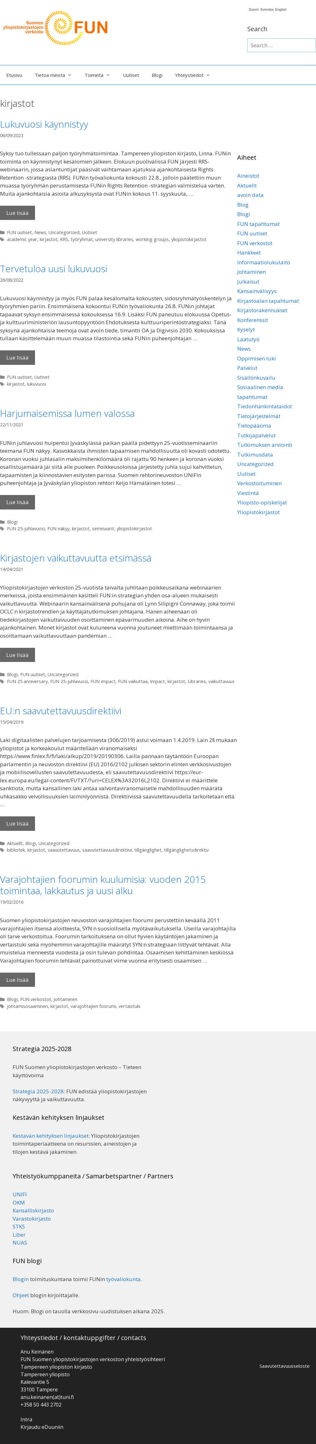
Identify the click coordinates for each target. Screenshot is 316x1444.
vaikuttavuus (221, 681)
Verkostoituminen (259, 483)
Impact (157, 681)
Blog (243, 204)
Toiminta (101, 75)
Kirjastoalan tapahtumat (268, 300)
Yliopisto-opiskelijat (262, 502)
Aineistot (248, 175)
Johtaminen (65, 999)
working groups (152, 239)
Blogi (157, 75)
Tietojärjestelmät (258, 416)
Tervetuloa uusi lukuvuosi (53, 268)
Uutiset (131, 75)
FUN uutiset (19, 232)
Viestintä (248, 493)
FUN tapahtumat (258, 223)
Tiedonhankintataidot (264, 406)
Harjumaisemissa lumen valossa (67, 413)
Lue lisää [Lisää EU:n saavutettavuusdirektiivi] (17, 823)
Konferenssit (252, 320)
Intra (26, 1419)
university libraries (114, 239)
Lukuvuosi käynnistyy (44, 124)
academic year (22, 239)
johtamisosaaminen (27, 1006)
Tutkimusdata (255, 454)
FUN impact (103, 681)
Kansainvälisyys (257, 291)
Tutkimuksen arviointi (264, 444)
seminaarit (103, 529)
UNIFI (20, 1194)
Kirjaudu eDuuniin (41, 1427)
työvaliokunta (123, 1279)
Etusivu (14, 75)
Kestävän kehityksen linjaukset (51, 1135)
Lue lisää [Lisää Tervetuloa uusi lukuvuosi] (17, 357)
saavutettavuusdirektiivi (107, 850)
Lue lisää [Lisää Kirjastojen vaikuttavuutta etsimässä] (17, 655)
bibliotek (16, 850)
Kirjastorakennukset (262, 310)
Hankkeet (249, 252)
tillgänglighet (147, 850)
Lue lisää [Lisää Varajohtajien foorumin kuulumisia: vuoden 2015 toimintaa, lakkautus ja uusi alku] (17, 979)
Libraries (197, 681)
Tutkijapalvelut (256, 435)
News (40, 232)
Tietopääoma (254, 425)
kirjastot (48, 239)
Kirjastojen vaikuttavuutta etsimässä (75, 557)
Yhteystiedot (196, 75)
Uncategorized (64, 232)
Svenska (266, 9)
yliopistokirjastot (189, 239)
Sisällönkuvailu (256, 377)
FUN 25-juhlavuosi (26, 529)
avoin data (250, 194)
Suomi (254, 9)
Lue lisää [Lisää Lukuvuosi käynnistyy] (17, 212)
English (280, 9)
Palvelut (247, 367)
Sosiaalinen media (260, 387)
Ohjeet (21, 1295)
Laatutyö (248, 339)
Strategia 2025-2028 (38, 1091)
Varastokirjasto (32, 1218)
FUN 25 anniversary (27, 681)
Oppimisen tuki (256, 358)
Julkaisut (248, 281)
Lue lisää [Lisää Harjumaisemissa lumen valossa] (17, 502)
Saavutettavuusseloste (285, 1366)
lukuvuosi (36, 384)
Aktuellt (15, 843)
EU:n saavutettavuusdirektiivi (60, 710)
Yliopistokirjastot (258, 512)
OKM (19, 1202)
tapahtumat (252, 396)
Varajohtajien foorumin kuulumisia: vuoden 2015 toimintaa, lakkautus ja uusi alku (103, 885)
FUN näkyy (58, 529)
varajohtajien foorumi (93, 1006)
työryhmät (82, 239)
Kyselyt (246, 329)
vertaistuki (129, 1006)
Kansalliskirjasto (33, 1210)
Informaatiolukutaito (263, 262)
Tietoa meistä (56, 75)
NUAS (20, 1242)
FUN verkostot (35, 999)
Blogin (21, 1279)
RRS (64, 239)
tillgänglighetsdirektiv (186, 850)
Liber (19, 1234)
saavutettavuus (64, 850)
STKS (19, 1226)
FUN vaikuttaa (133, 681)
